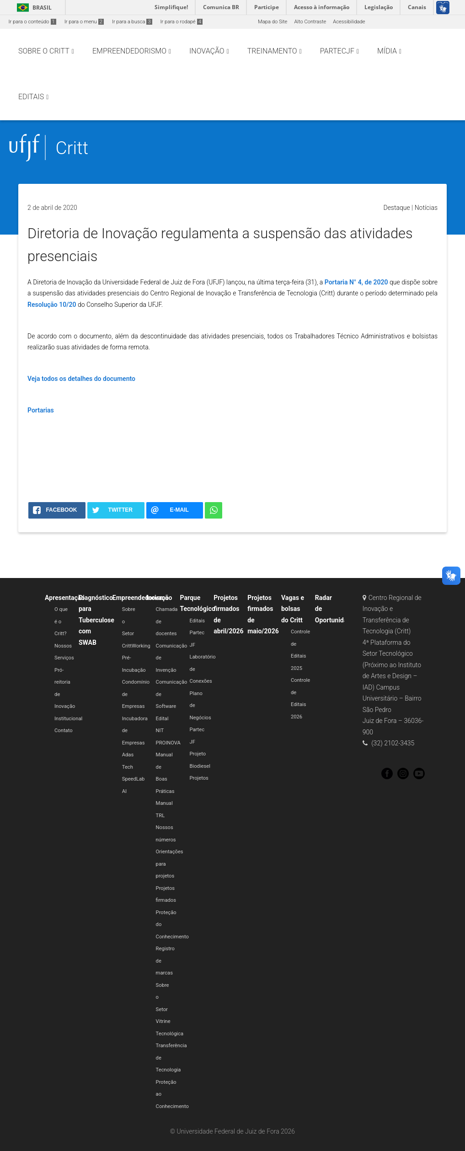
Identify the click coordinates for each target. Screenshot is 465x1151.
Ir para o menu (84, 22)
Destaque (396, 207)
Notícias (426, 207)
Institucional (68, 719)
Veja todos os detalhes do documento (81, 378)
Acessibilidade (349, 22)
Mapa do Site (272, 22)
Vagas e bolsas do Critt (292, 609)
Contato (63, 730)
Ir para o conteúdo (32, 22)
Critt (71, 148)
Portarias (40, 410)
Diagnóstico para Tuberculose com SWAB (96, 620)
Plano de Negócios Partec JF (200, 718)
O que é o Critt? (61, 621)
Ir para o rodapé (181, 22)
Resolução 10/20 (51, 304)
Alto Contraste (310, 22)
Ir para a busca (132, 22)
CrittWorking (136, 646)
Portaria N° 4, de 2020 (356, 282)
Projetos (198, 778)
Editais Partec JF (197, 633)
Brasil (32, 7)
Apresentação (65, 597)
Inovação (159, 597)
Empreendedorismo (140, 597)
